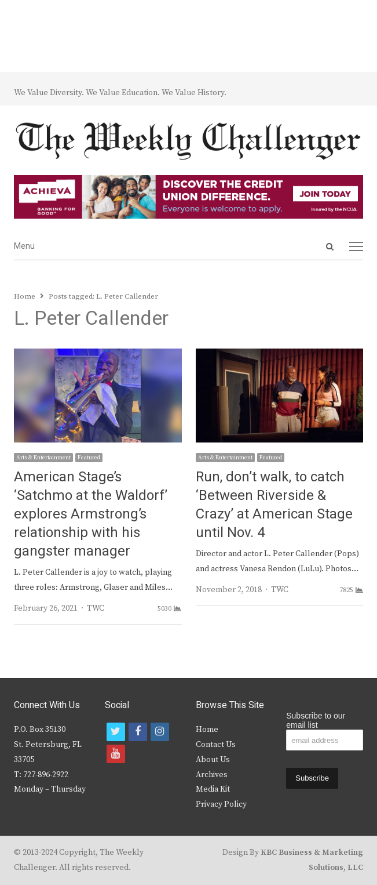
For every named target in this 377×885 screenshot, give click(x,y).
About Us (213, 760)
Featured (89, 457)
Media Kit (213, 789)
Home (207, 729)
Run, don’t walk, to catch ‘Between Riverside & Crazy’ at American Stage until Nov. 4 (274, 505)
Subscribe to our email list (315, 720)
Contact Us (216, 744)
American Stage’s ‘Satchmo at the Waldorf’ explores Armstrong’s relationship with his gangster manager (90, 514)
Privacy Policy (221, 804)
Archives (212, 775)
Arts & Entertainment (43, 457)
